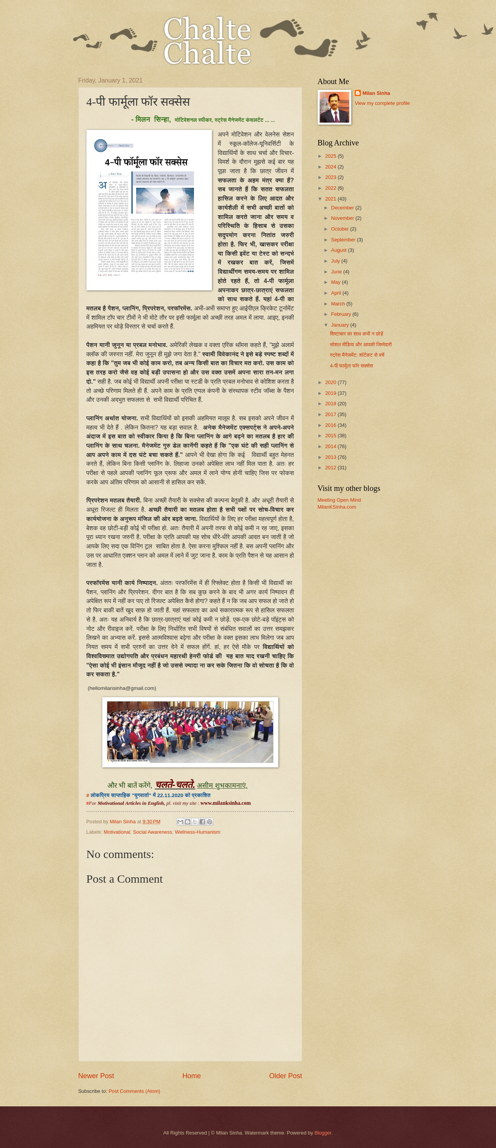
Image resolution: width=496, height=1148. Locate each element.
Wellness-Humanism (197, 832)
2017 (331, 414)
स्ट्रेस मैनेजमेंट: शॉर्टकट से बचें (357, 355)
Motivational (117, 832)
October (340, 229)
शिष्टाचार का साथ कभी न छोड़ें (356, 334)
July (336, 261)
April (336, 293)
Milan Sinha (376, 93)
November (343, 218)
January (340, 325)
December (343, 208)
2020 (331, 382)
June (337, 272)
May (336, 282)
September (344, 240)
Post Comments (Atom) (134, 1091)
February (341, 314)
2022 (331, 188)
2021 (331, 199)
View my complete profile (382, 103)
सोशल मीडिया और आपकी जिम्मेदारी (361, 344)
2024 (331, 167)
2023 (331, 177)
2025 (331, 156)
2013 (331, 457)
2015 (331, 435)
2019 (331, 393)
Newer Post (96, 1076)
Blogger (323, 1133)
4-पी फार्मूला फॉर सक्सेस (351, 366)
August (339, 250)
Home (191, 1076)
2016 (331, 425)
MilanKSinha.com (337, 507)
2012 (331, 467)
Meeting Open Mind (339, 500)
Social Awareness (152, 832)
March (338, 304)
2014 (331, 446)
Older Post (285, 1076)
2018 (331, 403)
